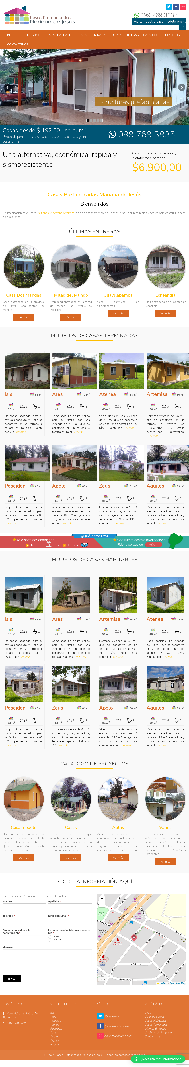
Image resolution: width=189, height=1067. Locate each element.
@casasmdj (111, 1016)
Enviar (11, 978)
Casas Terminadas (93, 35)
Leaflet (161, 983)
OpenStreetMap (177, 983)
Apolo (59, 486)
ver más (21, 432)
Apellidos (54, 901)
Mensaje (9, 947)
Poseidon (15, 486)
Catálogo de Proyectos (161, 35)
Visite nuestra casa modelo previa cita (160, 24)
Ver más (24, 317)
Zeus (104, 486)
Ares (57, 394)
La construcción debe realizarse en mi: (69, 931)
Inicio (11, 35)
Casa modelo (23, 827)
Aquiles (155, 486)
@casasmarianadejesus (118, 1026)
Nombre (8, 901)
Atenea (107, 394)
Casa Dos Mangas (23, 295)
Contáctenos (17, 45)
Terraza (54, 940)
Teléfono (9, 915)
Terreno (54, 936)
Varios (165, 827)
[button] (134, 938)
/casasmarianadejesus (117, 1036)
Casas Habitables (60, 35)
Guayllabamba (118, 295)
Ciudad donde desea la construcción (16, 931)
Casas (71, 827)
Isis (8, 394)
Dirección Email (58, 915)
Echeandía (165, 295)
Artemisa (157, 394)
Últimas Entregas (125, 35)
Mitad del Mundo (71, 295)
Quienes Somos (30, 35)
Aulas (118, 827)
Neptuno (55, 1045)
